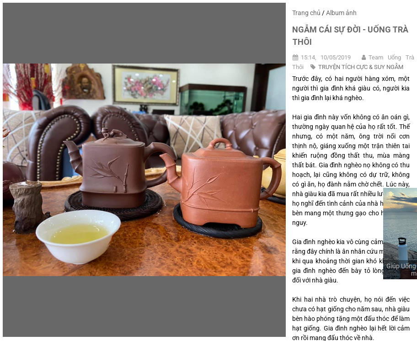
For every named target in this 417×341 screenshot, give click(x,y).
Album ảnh (341, 12)
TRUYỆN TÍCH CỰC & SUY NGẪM (360, 67)
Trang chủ (306, 12)
